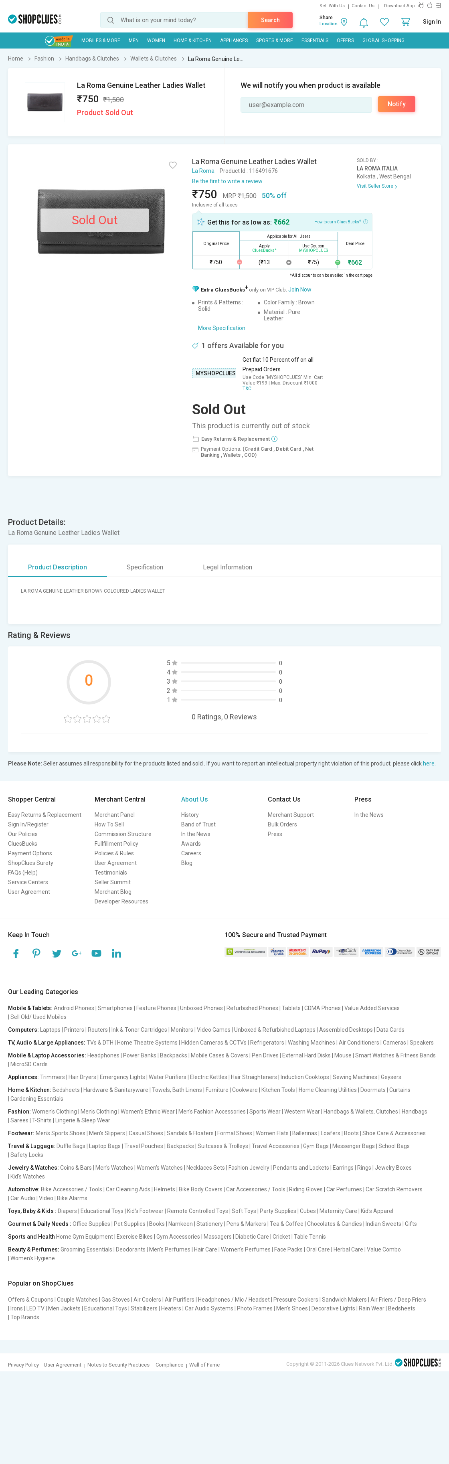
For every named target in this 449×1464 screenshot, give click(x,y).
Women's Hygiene (32, 1258)
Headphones (103, 1055)
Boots (351, 1133)
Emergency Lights (122, 1077)
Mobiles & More (100, 40)
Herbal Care (348, 1249)
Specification (145, 567)
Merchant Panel (115, 815)
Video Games (214, 1030)
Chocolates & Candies (334, 1224)
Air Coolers (147, 1299)
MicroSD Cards (29, 1064)
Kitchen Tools (278, 1090)
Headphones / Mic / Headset (234, 1299)
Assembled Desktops (346, 1030)
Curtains (400, 1090)
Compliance (169, 1365)
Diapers (67, 1211)
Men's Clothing (99, 1111)
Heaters (171, 1308)
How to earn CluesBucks (341, 221)
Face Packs (288, 1249)
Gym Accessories (178, 1236)
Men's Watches (114, 1167)
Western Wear (302, 1111)
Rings (364, 1167)
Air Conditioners (359, 1042)
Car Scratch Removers (394, 1189)
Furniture (217, 1090)
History (190, 815)
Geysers (391, 1077)
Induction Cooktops (305, 1077)
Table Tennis (310, 1236)
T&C (247, 388)
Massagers (218, 1236)
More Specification (221, 328)
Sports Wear (265, 1111)
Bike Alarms (72, 1198)
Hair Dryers (82, 1077)
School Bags (394, 1146)
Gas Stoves (115, 1299)
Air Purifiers (179, 1299)
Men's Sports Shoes (60, 1133)
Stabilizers (144, 1308)
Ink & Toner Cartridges (139, 1030)
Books (157, 1224)
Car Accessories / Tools (255, 1189)
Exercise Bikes (135, 1236)
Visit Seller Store (375, 186)
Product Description (57, 567)
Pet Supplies (130, 1224)
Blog (186, 863)
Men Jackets (64, 1308)
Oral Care (318, 1249)
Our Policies (23, 834)
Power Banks (139, 1055)
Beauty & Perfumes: (33, 1249)
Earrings (343, 1167)
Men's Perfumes (169, 1249)
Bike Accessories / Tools (71, 1189)
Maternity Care (338, 1211)
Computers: (23, 1030)
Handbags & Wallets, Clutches (361, 1111)
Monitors (182, 1030)
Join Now (299, 289)
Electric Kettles (208, 1077)
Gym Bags (316, 1146)
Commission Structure (123, 834)
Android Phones (74, 1008)
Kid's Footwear (145, 1211)
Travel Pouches (143, 1146)
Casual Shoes (146, 1133)
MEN (134, 40)
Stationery (209, 1224)
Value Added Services (372, 1008)
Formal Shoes (234, 1133)
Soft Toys (244, 1211)
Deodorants (131, 1249)
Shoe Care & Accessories (394, 1133)
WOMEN (156, 40)
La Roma (203, 171)
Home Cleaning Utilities (328, 1090)
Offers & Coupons (30, 1299)
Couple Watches (77, 1299)
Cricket (281, 1236)
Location (329, 23)
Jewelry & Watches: (33, 1167)
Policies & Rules (114, 853)
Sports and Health (31, 1236)
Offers (345, 40)
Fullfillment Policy (116, 843)
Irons (16, 1308)
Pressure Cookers (295, 1299)
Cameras (394, 1042)
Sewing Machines (355, 1077)
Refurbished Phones (252, 1008)
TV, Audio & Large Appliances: (46, 1042)
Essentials (314, 40)
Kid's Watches (27, 1176)
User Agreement (29, 892)
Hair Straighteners (254, 1077)
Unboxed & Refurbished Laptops (275, 1030)
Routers (98, 1030)
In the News (195, 834)
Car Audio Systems (209, 1308)
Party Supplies (278, 1211)
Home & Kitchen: (29, 1090)
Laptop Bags (105, 1146)
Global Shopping (383, 40)
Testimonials (111, 872)
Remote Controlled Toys (197, 1211)
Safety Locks (26, 1155)
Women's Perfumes (246, 1249)
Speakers (422, 1042)
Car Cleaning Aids (128, 1189)
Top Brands (24, 1317)
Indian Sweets (383, 1224)
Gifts (411, 1224)
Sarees (19, 1120)
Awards (191, 843)
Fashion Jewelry (249, 1167)
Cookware (245, 1090)
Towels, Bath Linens (177, 1090)
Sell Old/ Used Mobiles (38, 1017)
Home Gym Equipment (84, 1236)
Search (270, 20)
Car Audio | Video (31, 1198)
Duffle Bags (71, 1146)
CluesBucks (22, 843)
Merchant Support (291, 815)
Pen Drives (265, 1055)
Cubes (308, 1211)
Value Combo (384, 1249)
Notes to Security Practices (118, 1365)
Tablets (291, 1008)
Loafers (330, 1133)
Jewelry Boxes (393, 1167)
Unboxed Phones (201, 1008)
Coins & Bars (76, 1167)
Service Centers (28, 882)
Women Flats (272, 1133)
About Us (194, 799)
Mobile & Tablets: (30, 1008)
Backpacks (173, 1055)
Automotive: (24, 1189)
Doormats (373, 1090)
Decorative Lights (333, 1308)
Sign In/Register (28, 824)
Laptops (50, 1030)
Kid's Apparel (377, 1211)
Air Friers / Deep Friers (398, 1299)
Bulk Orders (282, 824)
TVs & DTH (100, 1042)
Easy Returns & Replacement (44, 815)
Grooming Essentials (86, 1249)
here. (429, 763)
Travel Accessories (275, 1146)
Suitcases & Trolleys (223, 1146)
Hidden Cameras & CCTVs (214, 1042)
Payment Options (30, 853)
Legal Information (227, 567)
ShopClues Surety (30, 863)
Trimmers (52, 1077)
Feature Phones (156, 1008)
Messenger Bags (353, 1146)
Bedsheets (66, 1090)
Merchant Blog (113, 892)
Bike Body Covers (200, 1189)
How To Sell (109, 824)
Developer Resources (121, 901)
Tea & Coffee (286, 1224)
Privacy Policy (23, 1365)
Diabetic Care (252, 1236)
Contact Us (363, 5)
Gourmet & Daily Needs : (39, 1224)
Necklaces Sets (205, 1167)
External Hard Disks (306, 1055)
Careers (191, 853)
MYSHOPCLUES (216, 373)
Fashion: (19, 1111)
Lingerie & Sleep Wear (82, 1120)
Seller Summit (113, 882)
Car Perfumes (344, 1189)
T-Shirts (42, 1120)
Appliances (234, 40)
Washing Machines (311, 1042)
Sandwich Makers (344, 1299)
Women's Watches (160, 1167)
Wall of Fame (204, 1365)
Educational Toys (102, 1211)
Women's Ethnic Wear (148, 1111)
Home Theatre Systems (147, 1042)
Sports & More (274, 40)
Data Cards (390, 1030)
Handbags (414, 1111)
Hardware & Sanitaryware (115, 1090)
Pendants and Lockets (301, 1167)
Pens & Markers (246, 1224)
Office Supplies (91, 1224)
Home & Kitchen (193, 40)
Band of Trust (198, 824)
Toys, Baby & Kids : (32, 1211)
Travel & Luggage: (31, 1146)
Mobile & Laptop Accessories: (47, 1055)
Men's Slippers (107, 1133)
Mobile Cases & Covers (219, 1055)
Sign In (432, 21)
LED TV (35, 1308)
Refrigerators (267, 1042)
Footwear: (21, 1133)
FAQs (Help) (23, 872)
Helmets (164, 1189)
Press (275, 834)
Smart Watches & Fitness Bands (395, 1055)
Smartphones (115, 1008)
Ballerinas (304, 1133)
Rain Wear (371, 1308)
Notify (397, 104)
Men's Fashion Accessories (212, 1111)
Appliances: (23, 1077)
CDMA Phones (322, 1008)
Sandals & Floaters (190, 1133)
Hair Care (205, 1249)
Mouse (343, 1055)
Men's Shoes (292, 1308)
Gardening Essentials (36, 1098)
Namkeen (180, 1224)
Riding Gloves (306, 1189)
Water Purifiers (167, 1077)
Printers (74, 1030)
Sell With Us (332, 5)
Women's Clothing (54, 1111)
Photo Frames (255, 1308)
